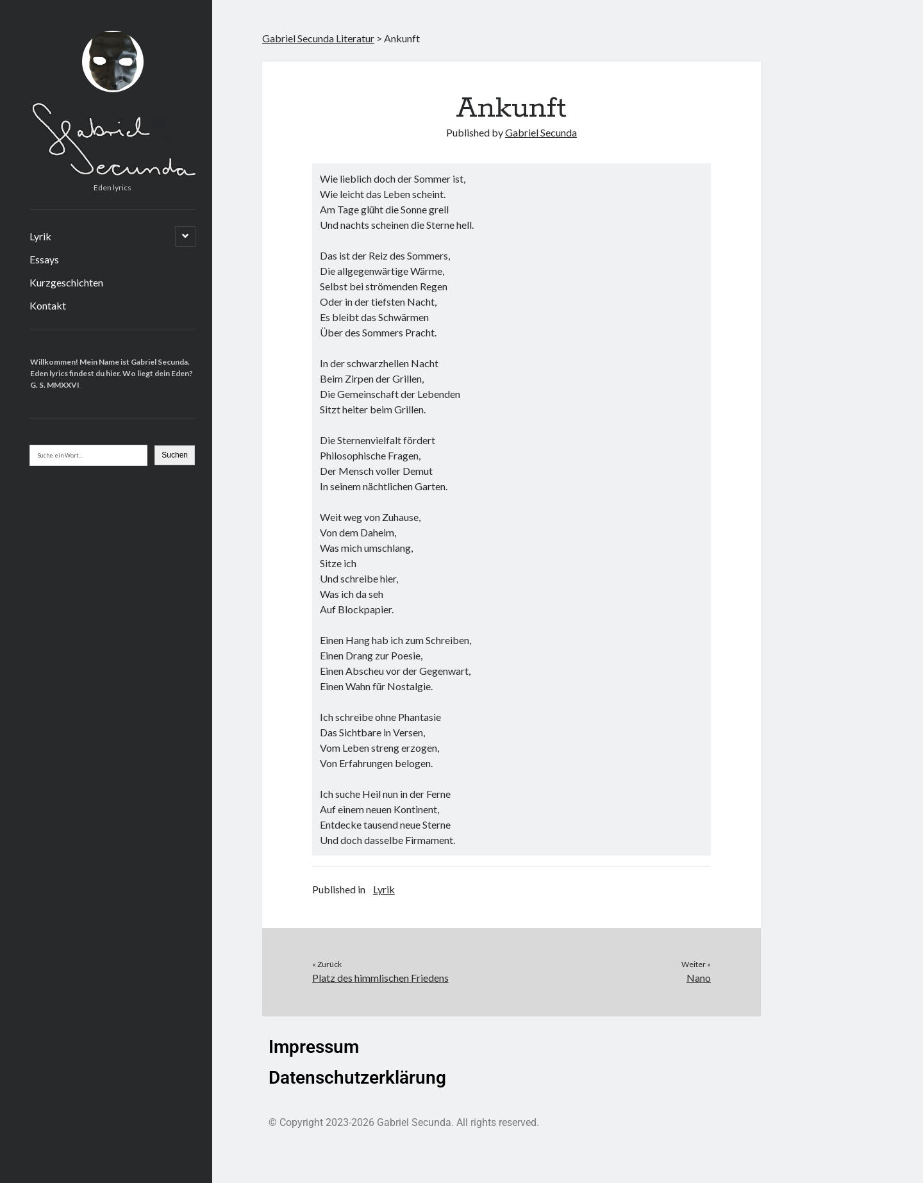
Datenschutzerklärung (357, 1077)
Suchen (175, 455)
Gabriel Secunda (541, 132)
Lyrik (40, 236)
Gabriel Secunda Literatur (318, 38)
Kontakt (47, 305)
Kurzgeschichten (66, 282)
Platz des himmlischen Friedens (380, 978)
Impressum (314, 1046)
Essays (44, 259)
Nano (698, 978)
